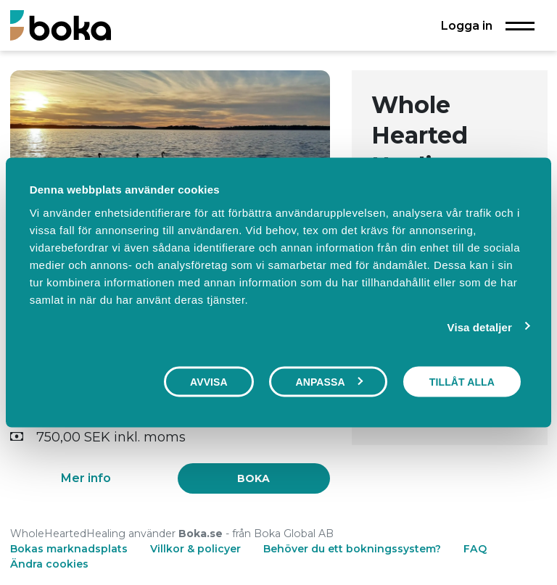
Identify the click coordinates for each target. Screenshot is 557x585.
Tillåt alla (462, 382)
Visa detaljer (479, 327)
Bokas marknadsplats (69, 548)
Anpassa (328, 382)
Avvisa (209, 382)
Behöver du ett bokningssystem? (352, 548)
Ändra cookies (49, 564)
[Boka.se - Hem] (60, 25)
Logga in (466, 25)
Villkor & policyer (195, 548)
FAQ (475, 548)
